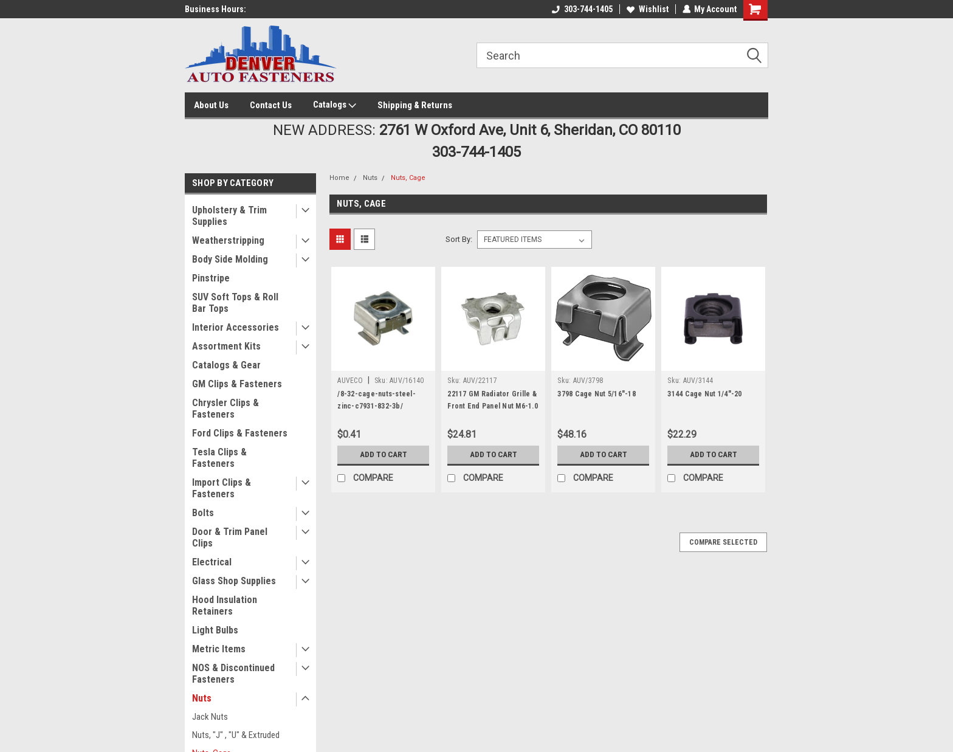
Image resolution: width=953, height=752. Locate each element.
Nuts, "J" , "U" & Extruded (236, 735)
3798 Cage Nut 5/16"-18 (596, 394)
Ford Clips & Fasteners (239, 433)
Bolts (203, 513)
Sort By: (459, 239)
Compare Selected (723, 542)
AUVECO (350, 380)
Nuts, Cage (408, 178)
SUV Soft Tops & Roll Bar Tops (235, 302)
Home (339, 178)
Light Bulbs (215, 630)
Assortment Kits (226, 346)
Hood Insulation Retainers (224, 605)
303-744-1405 (581, 9)
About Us (211, 105)
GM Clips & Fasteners (237, 384)
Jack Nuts (210, 716)
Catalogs (334, 105)
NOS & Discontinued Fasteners (233, 673)
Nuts (202, 698)
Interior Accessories (235, 327)
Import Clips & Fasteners (221, 488)
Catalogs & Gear (226, 365)
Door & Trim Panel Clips (229, 537)
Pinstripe (211, 278)
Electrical (212, 562)
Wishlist (647, 9)
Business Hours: (215, 9)
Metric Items (219, 649)
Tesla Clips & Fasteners (219, 457)
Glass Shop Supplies (234, 581)
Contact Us (271, 105)
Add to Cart (383, 455)
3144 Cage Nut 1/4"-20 (704, 394)
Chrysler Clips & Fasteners (225, 408)
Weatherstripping (228, 240)
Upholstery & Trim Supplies (229, 215)
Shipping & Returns (414, 105)
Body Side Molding (230, 259)
